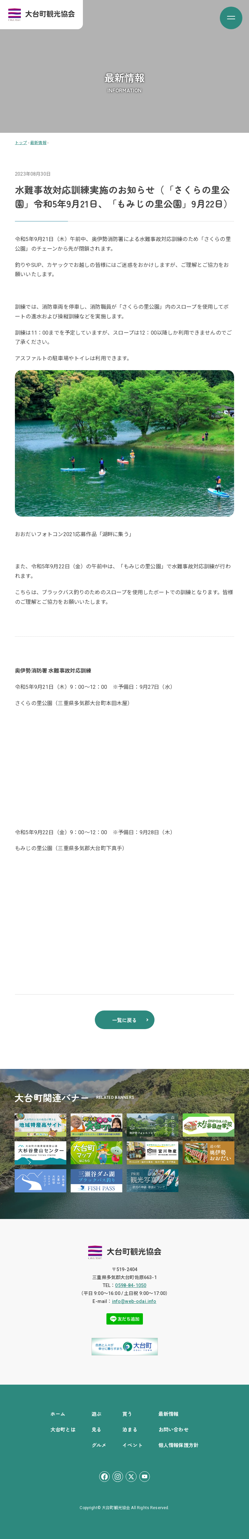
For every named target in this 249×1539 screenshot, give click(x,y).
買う (127, 1413)
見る (96, 1429)
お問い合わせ (173, 1429)
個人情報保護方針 (178, 1444)
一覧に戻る (124, 1019)
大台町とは (63, 1429)
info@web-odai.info (134, 1301)
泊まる (129, 1429)
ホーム (57, 1413)
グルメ (99, 1444)
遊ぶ (96, 1413)
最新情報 (168, 1413)
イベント (132, 1444)
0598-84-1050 (130, 1285)
